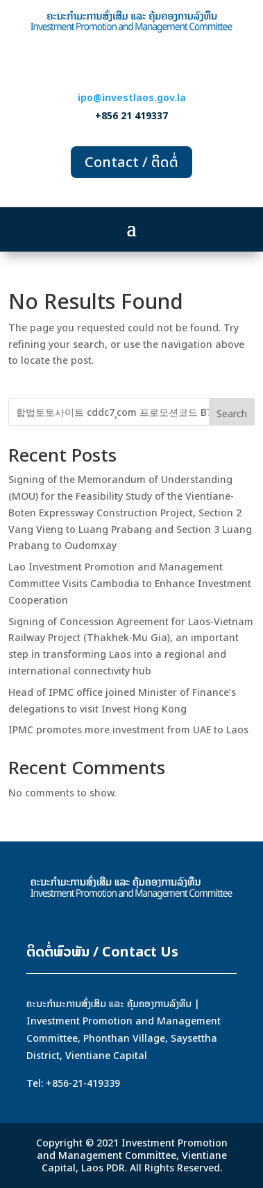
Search (232, 413)
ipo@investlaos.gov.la (132, 97)
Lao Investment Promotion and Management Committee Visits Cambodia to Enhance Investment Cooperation (129, 583)
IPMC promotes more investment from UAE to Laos (128, 729)
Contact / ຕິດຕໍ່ (131, 161)
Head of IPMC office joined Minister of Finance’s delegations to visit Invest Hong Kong (122, 700)
